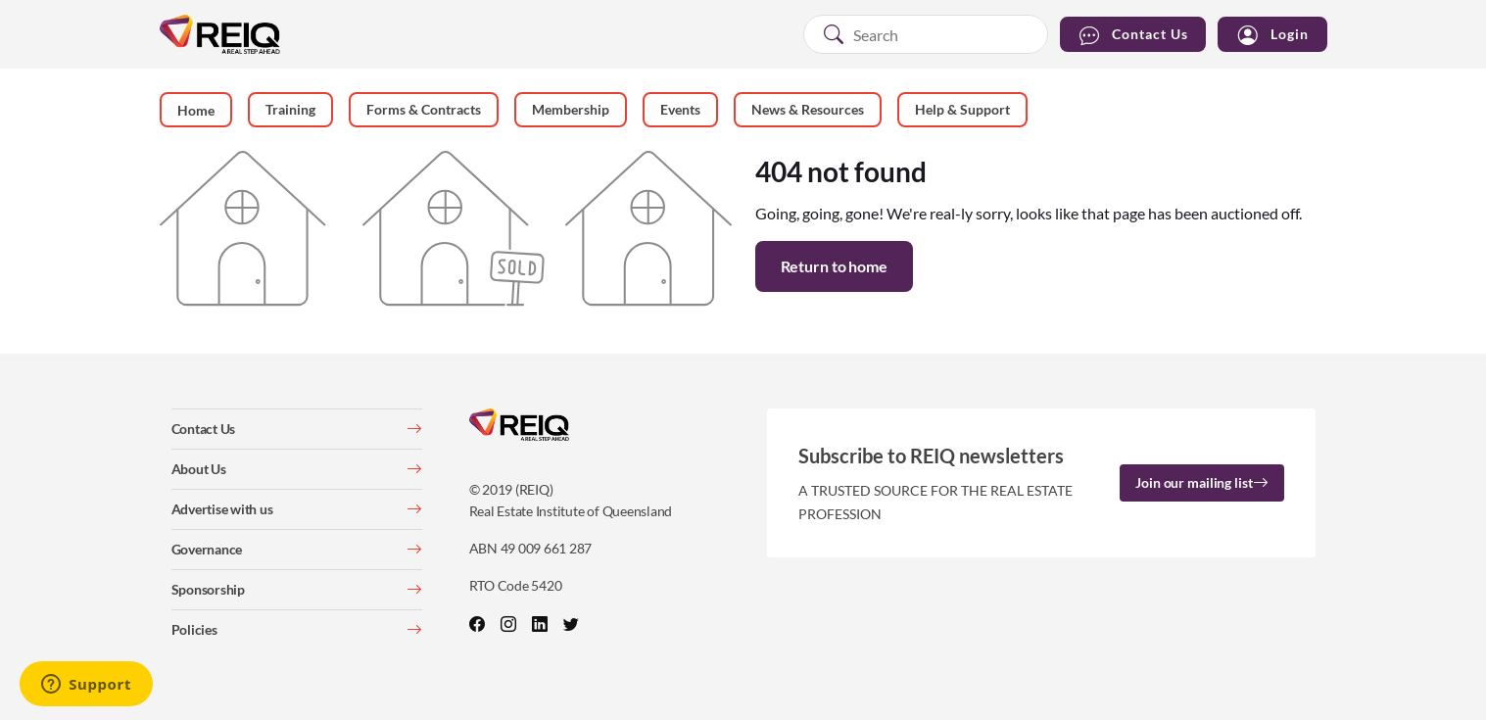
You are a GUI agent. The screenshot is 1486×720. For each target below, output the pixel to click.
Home (196, 110)
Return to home (834, 266)
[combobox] (925, 34)
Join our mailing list (1201, 482)
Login (1272, 35)
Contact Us (1133, 35)
